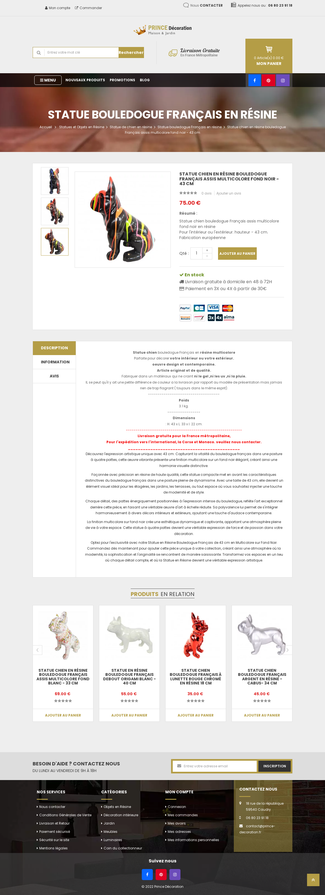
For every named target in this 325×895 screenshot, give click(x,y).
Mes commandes (183, 815)
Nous (206, 5)
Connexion (177, 806)
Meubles (110, 831)
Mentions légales (53, 848)
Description (54, 348)
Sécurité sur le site (54, 840)
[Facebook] (254, 80)
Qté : (184, 253)
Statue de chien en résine (131, 127)
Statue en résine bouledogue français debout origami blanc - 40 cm (129, 677)
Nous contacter (52, 806)
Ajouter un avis (228, 193)
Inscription (274, 766)
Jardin (109, 823)
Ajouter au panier (237, 253)
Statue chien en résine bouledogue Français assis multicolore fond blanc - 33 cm (63, 677)
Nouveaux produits (85, 80)
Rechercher (131, 52)
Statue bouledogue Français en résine (190, 127)
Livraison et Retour (54, 823)
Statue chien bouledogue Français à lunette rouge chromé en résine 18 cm (196, 677)
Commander (88, 8)
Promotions (122, 80)
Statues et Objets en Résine (81, 127)
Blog (145, 80)
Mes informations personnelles (193, 840)
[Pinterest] (268, 80)
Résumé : (188, 213)
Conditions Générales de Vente (65, 815)
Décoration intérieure (121, 815)
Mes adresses (179, 831)
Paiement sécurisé (54, 831)
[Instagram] (283, 80)
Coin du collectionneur (123, 848)
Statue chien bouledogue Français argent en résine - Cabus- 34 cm (262, 677)
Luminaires (113, 840)
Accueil (46, 127)
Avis (54, 376)
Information (55, 362)
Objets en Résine (117, 806)
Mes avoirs (177, 823)
